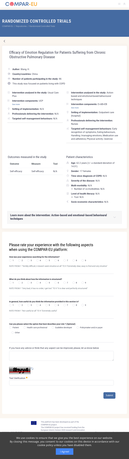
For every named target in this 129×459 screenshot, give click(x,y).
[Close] (123, 234)
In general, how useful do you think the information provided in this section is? (44, 301)
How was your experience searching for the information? (34, 257)
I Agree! (64, 451)
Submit (109, 395)
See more (16, 104)
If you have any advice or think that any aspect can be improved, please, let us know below (54, 348)
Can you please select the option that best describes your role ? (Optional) (42, 324)
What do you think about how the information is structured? (35, 279)
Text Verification (18, 378)
